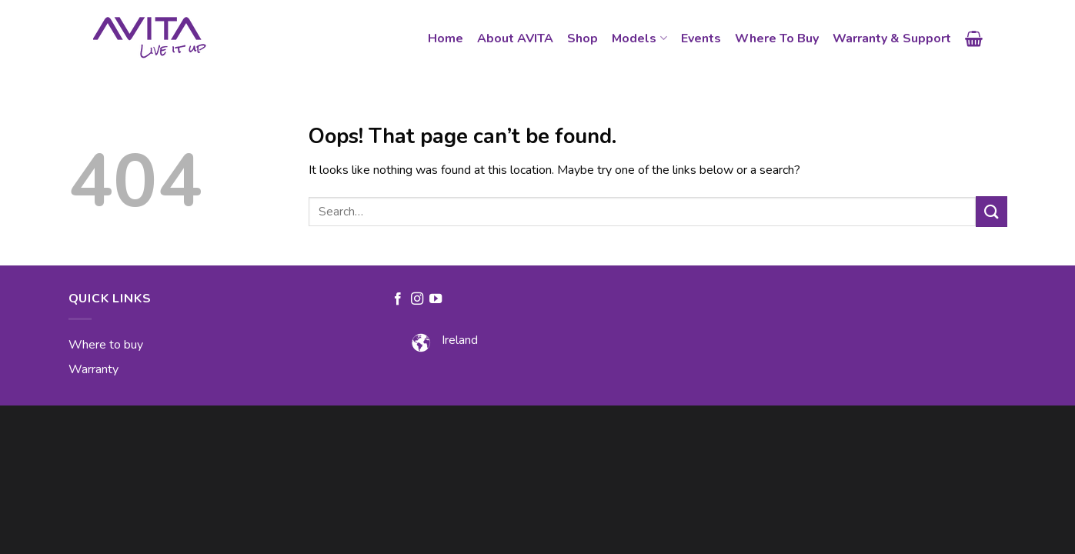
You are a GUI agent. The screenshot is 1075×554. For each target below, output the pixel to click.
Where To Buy (777, 38)
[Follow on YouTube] (435, 299)
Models (639, 38)
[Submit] (991, 211)
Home (445, 38)
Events (701, 38)
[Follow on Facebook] (398, 299)
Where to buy (105, 344)
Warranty (93, 369)
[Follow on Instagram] (417, 299)
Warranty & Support (892, 38)
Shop (582, 38)
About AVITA (515, 38)
